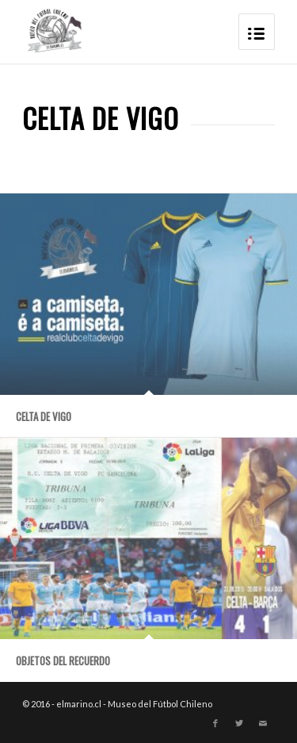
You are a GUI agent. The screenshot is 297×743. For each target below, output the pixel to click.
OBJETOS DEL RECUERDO (63, 660)
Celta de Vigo (43, 416)
